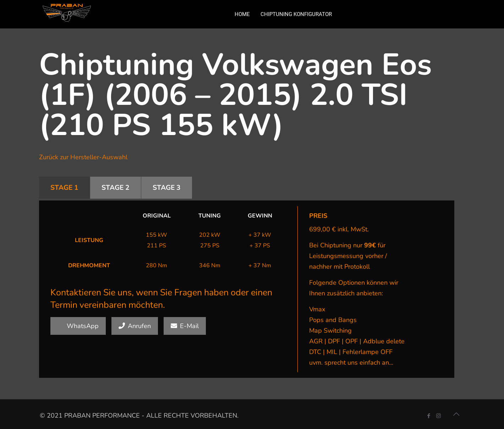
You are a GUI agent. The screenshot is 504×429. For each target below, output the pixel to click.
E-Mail (185, 326)
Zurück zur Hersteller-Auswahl (83, 157)
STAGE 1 (64, 187)
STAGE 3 (167, 187)
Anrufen (135, 326)
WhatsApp (78, 326)
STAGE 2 (116, 187)
